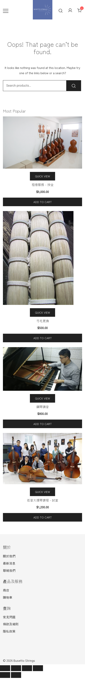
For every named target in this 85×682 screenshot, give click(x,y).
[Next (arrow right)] (16, 675)
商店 (6, 590)
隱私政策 (9, 631)
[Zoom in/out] (38, 668)
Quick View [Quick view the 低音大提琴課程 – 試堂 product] (42, 492)
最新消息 (9, 563)
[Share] (16, 668)
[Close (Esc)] (5, 668)
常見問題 (9, 617)
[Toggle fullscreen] (27, 668)
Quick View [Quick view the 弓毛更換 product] (42, 312)
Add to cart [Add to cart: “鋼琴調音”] (42, 424)
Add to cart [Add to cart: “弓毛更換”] (42, 338)
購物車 (7, 597)
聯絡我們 (9, 570)
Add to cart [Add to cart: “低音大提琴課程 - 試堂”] (42, 517)
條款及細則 (11, 624)
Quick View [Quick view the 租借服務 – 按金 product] (42, 176)
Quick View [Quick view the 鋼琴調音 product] (42, 398)
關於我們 (9, 556)
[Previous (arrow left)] (5, 675)
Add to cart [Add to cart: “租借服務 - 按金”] (42, 202)
